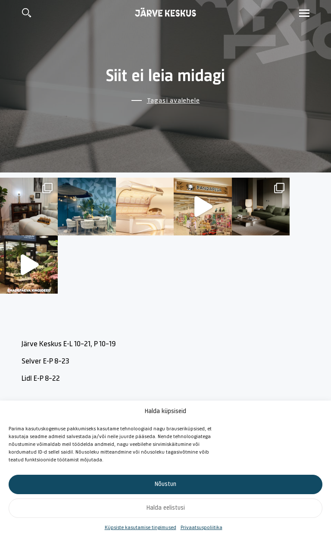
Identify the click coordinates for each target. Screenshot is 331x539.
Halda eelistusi (166, 508)
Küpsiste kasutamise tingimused (140, 527)
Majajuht (199, 386)
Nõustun (165, 484)
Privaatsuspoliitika (201, 527)
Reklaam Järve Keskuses (285, 386)
